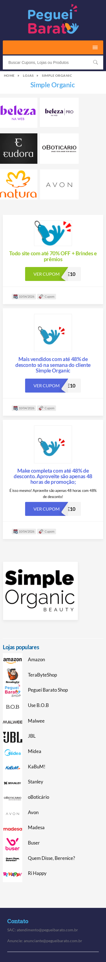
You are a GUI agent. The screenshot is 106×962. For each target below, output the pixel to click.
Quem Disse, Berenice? (51, 858)
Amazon (36, 659)
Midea (34, 751)
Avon (33, 812)
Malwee (36, 721)
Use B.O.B (38, 705)
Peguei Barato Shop (48, 690)
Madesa (36, 827)
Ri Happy (37, 873)
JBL (32, 736)
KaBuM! (36, 766)
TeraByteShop (42, 675)
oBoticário (38, 797)
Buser (34, 843)
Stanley (35, 782)
